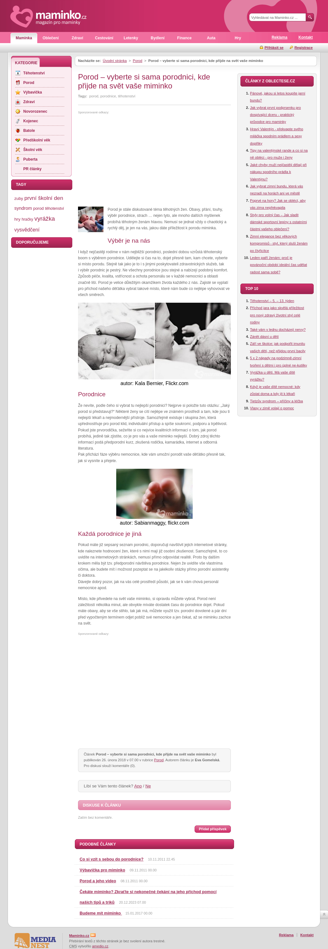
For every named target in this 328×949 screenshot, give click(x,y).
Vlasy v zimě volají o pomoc (272, 408)
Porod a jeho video (98, 880)
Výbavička (32, 92)
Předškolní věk (36, 140)
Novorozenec (35, 111)
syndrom (23, 208)
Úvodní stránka (115, 61)
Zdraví (77, 38)
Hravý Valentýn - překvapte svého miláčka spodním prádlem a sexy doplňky (276, 136)
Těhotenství (34, 73)
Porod (137, 61)
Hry (238, 38)
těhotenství (54, 208)
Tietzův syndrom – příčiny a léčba (276, 401)
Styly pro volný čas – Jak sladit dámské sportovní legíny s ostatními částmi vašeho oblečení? (278, 222)
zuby (18, 198)
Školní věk (32, 150)
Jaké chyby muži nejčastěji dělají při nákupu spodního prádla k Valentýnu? (278, 172)
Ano (138, 786)
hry (17, 219)
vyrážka (44, 218)
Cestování (104, 38)
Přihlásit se (274, 47)
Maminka (24, 38)
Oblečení (51, 38)
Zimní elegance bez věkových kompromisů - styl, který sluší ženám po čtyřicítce (279, 243)
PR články (32, 169)
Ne (148, 786)
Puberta (30, 159)
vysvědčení (26, 229)
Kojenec (30, 121)
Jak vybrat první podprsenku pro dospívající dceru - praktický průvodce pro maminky (275, 115)
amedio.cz (100, 946)
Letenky (131, 38)
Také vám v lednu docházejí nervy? (278, 329)
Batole (29, 130)
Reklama (279, 37)
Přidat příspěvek (212, 829)
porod (38, 208)
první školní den (43, 198)
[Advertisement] (131, 160)
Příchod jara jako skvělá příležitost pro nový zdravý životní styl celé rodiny (277, 315)
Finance (184, 38)
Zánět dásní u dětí (264, 336)
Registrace (304, 47)
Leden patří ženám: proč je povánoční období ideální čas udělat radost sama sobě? (278, 265)
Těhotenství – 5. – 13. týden (272, 301)
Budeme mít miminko (101, 913)
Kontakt (305, 37)
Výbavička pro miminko (102, 870)
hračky (27, 219)
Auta (211, 38)
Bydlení (157, 38)
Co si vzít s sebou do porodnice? (112, 859)
